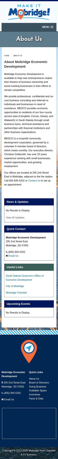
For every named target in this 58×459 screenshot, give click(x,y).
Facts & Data (36, 398)
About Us (34, 378)
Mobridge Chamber (16, 292)
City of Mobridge (15, 286)
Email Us (13, 256)
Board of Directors (39, 382)
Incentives (34, 394)
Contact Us (34, 180)
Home (6, 56)
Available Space (38, 390)
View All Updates (15, 217)
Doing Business (37, 386)
